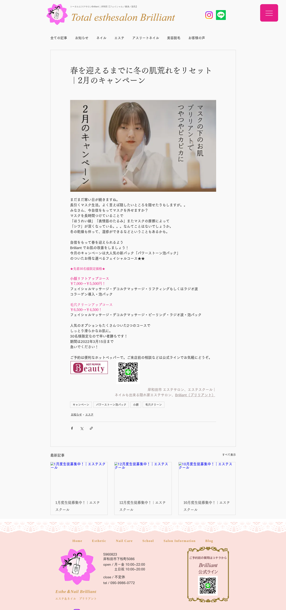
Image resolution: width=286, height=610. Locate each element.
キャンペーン (81, 404)
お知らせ (81, 38)
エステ (119, 38)
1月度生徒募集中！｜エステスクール (77, 506)
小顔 (136, 404)
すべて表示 (229, 454)
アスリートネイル (145, 38)
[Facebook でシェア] (72, 428)
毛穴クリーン (153, 404)
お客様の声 (196, 38)
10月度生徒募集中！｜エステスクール (206, 506)
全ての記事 (58, 38)
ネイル (101, 38)
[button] (269, 13)
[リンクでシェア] (91, 428)
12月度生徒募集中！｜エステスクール (142, 506)
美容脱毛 (173, 38)
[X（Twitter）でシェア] (81, 428)
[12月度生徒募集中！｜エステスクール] (143, 478)
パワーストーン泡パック (111, 404)
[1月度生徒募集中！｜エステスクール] (79, 478)
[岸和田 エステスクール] (221, 15)
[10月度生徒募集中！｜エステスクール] (207, 478)
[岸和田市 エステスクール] (209, 15)
